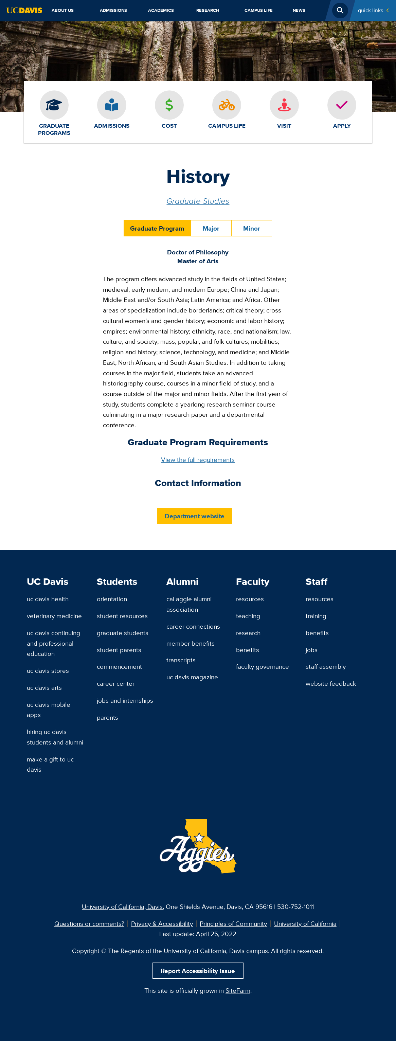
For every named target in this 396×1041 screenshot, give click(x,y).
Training (316, 616)
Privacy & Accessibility (162, 923)
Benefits (247, 649)
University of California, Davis (122, 906)
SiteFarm (238, 990)
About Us (63, 10)
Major (211, 228)
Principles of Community (233, 923)
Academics (161, 10)
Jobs (312, 649)
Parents (107, 717)
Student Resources (122, 616)
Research (207, 10)
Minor (251, 228)
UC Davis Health (48, 599)
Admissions (113, 10)
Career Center (115, 683)
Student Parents (119, 649)
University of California (305, 923)
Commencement (119, 666)
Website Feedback (331, 683)
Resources (250, 599)
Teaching (248, 616)
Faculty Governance (262, 666)
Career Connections (193, 626)
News (299, 10)
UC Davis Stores (48, 670)
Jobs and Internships (125, 700)
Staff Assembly (326, 666)
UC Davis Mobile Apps (48, 710)
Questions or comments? (89, 923)
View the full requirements (198, 459)
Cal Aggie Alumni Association (189, 604)
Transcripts (181, 660)
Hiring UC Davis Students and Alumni (55, 737)
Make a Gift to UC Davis (50, 764)
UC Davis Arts (44, 687)
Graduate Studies (197, 201)
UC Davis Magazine (192, 677)
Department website (194, 516)
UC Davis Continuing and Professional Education (53, 643)
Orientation (112, 599)
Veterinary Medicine (54, 616)
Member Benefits (190, 643)
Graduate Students (122, 633)
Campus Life (259, 10)
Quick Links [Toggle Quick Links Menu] (370, 10)
